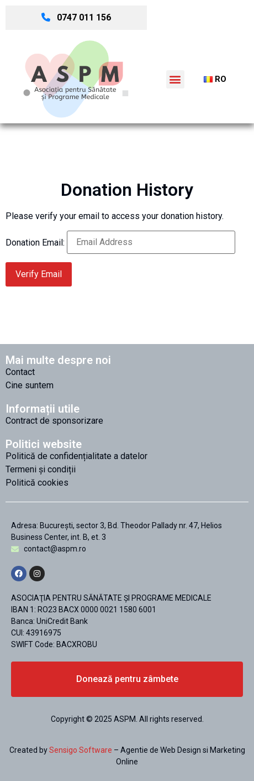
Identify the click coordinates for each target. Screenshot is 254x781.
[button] (175, 79)
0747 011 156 (76, 17)
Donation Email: (35, 242)
